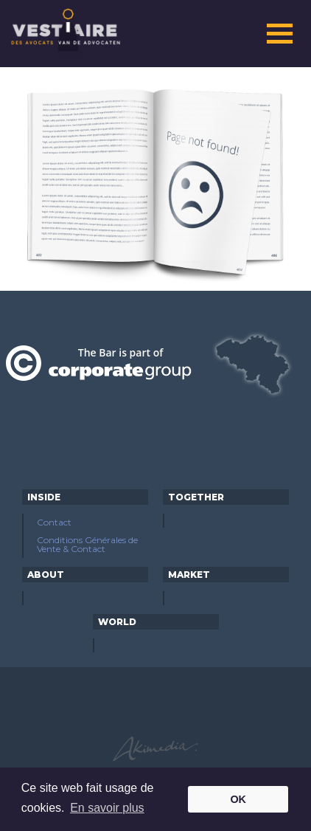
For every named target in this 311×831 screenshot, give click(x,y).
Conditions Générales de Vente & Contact (87, 544)
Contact (54, 522)
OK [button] (238, 799)
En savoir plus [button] (107, 807)
